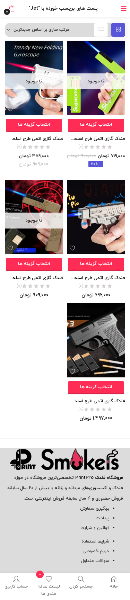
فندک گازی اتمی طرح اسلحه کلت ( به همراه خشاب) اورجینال (96, 401)
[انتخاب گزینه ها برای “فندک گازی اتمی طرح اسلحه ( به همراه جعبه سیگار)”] (34, 264)
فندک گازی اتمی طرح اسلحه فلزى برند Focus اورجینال (96, 278)
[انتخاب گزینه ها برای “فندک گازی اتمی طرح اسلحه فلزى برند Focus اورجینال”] (96, 264)
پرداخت (102, 518)
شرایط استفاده (95, 541)
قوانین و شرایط (95, 528)
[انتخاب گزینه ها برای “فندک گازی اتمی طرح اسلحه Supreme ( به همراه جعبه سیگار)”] (96, 125)
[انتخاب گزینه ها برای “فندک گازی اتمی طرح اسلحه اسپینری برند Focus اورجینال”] (34, 125)
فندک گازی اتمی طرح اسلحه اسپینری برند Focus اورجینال (34, 139)
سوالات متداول (95, 561)
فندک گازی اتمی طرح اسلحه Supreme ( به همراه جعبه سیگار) (96, 139)
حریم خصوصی (96, 551)
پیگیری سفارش (94, 508)
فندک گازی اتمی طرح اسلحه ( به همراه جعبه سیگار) (34, 278)
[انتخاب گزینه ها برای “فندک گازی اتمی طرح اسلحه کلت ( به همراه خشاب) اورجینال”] (96, 387)
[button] (12, 8)
